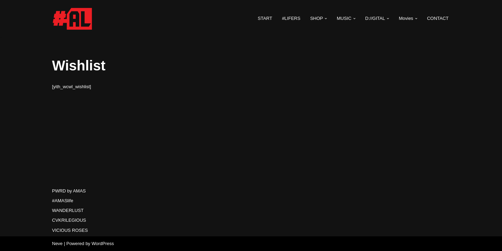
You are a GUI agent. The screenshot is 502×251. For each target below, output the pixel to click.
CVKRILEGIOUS (69, 220)
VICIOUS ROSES (70, 230)
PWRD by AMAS (69, 190)
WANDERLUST (68, 210)
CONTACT (438, 18)
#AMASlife (62, 200)
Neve (57, 243)
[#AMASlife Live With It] (73, 18)
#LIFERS (291, 18)
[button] (326, 18)
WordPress (102, 243)
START (265, 18)
